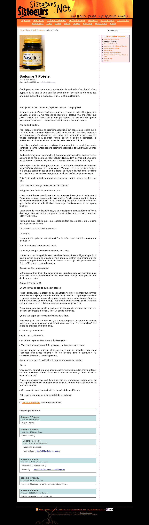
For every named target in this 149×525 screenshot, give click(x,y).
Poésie (76, 23)
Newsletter (64, 509)
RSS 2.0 (40, 509)
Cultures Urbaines (56, 20)
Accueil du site (25, 30)
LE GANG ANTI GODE (111, 39)
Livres (58, 23)
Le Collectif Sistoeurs (47, 82)
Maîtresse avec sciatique (112, 48)
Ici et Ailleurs (107, 20)
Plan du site (51, 509)
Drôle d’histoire (77, 20)
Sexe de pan (108, 58)
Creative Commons (86, 513)
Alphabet (26, 20)
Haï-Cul (106, 61)
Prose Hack (101, 23)
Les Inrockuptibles (31, 402)
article (33, 496)
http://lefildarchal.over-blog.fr (48, 451)
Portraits (87, 23)
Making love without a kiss (112, 52)
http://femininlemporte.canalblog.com (49, 469)
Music (67, 23)
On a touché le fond (110, 44)
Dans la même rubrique (115, 36)
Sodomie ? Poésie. (30, 417)
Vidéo (113, 23)
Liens (49, 23)
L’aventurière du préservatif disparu (115, 46)
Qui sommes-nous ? (96, 509)
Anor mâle (38, 20)
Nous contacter (78, 509)
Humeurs (93, 20)
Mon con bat (108, 50)
